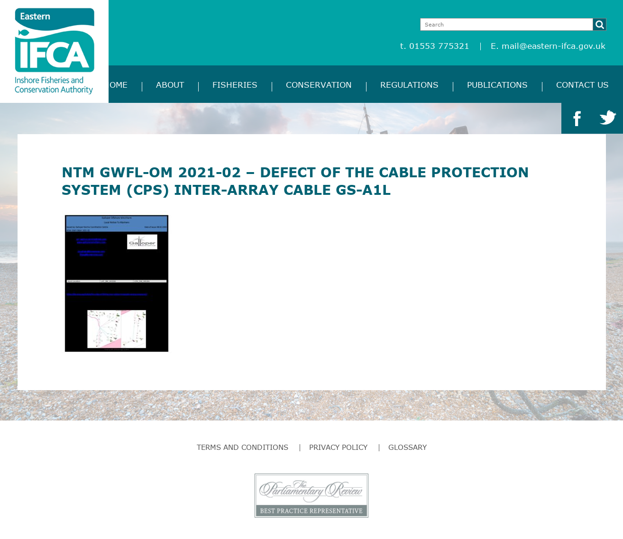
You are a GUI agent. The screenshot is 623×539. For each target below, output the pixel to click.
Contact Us (582, 85)
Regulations (409, 85)
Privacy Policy (338, 447)
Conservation (319, 85)
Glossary (407, 447)
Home (115, 85)
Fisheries (234, 85)
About (170, 85)
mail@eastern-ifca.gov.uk (553, 46)
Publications (497, 85)
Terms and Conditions (242, 447)
